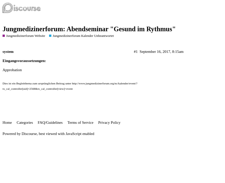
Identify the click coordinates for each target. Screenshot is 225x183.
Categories (25, 122)
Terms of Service (80, 122)
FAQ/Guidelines (50, 122)
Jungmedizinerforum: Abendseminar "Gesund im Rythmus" (89, 29)
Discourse (29, 134)
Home (7, 122)
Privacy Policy (109, 122)
